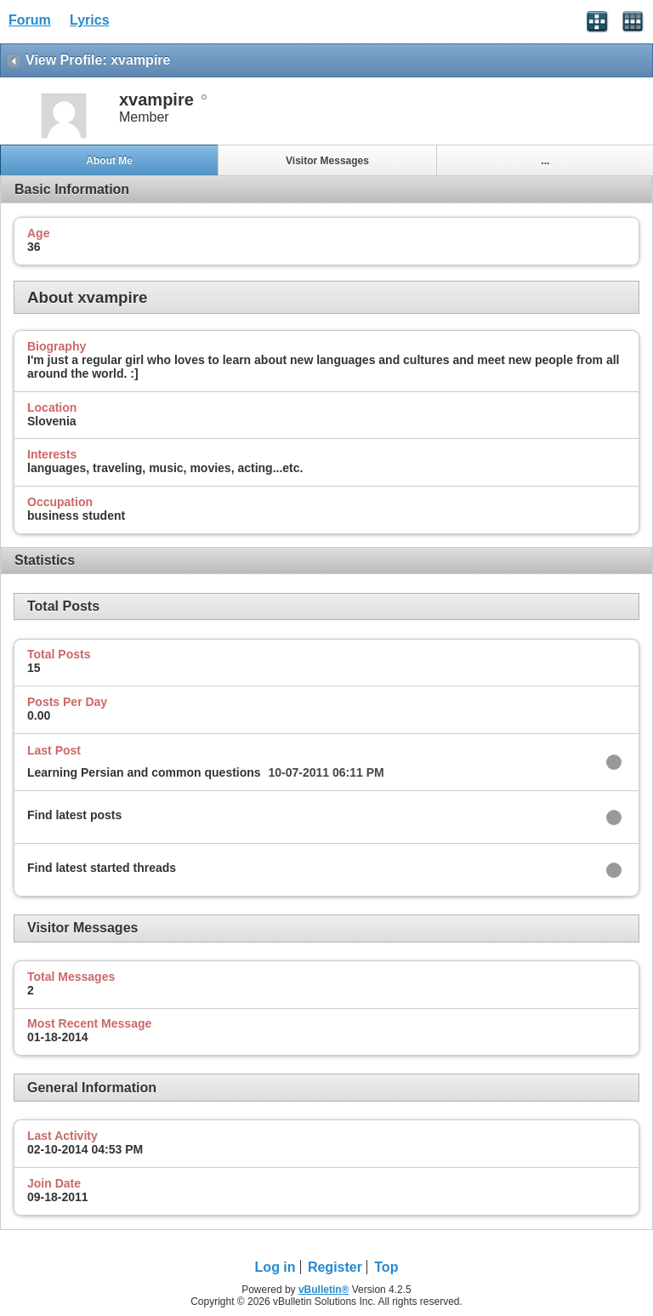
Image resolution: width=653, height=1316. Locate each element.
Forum (30, 20)
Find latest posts (74, 815)
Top (386, 1267)
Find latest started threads (101, 867)
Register (335, 1267)
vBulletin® (323, 1290)
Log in (275, 1267)
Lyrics (90, 20)
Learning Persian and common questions (144, 772)
